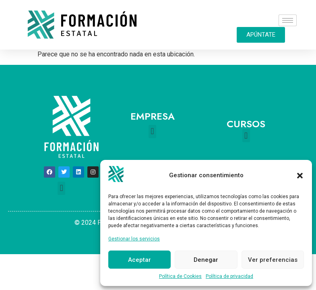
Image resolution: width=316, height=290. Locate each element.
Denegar (206, 259)
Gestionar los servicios (134, 239)
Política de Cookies (180, 276)
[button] (300, 176)
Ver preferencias (272, 259)
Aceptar (139, 259)
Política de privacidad (229, 276)
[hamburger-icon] (288, 20)
